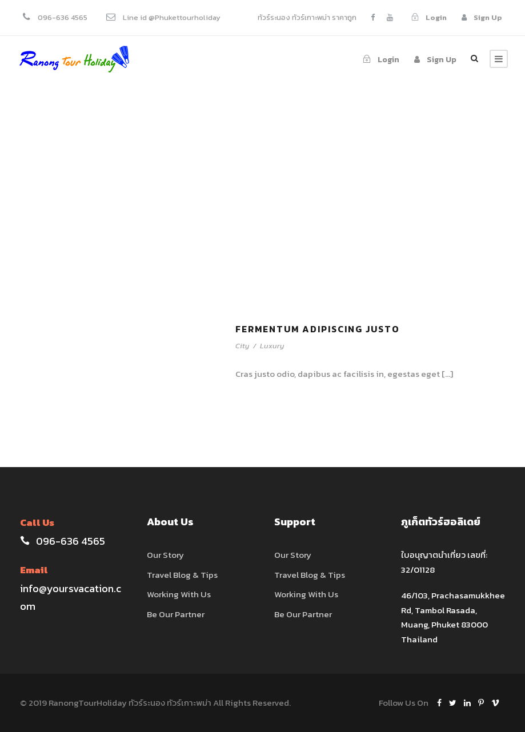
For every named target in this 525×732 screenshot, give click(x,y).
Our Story (165, 554)
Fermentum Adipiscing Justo (317, 329)
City (242, 345)
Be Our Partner (176, 614)
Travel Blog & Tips (182, 574)
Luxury (272, 345)
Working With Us (179, 594)
